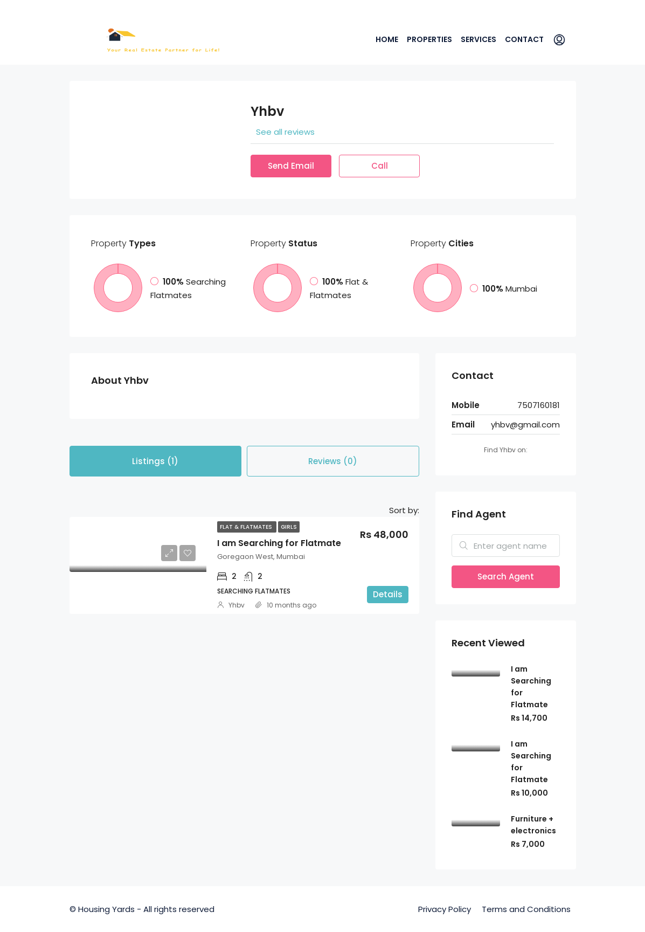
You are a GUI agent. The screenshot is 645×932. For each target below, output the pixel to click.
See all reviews (285, 131)
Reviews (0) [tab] (332, 461)
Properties (429, 39)
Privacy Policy (444, 909)
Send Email (291, 165)
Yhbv (236, 605)
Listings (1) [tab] (155, 461)
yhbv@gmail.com (525, 424)
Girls (289, 527)
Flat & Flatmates (247, 527)
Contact (524, 39)
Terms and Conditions (526, 909)
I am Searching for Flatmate (279, 543)
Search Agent (505, 576)
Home (387, 39)
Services (478, 39)
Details (388, 594)
